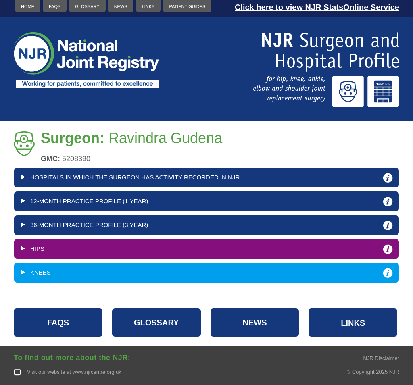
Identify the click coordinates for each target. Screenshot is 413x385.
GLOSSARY (87, 6)
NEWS (120, 6)
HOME (27, 6)
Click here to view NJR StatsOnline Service (317, 7)
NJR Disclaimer (381, 358)
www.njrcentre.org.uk (96, 372)
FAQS (54, 6)
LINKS (148, 6)
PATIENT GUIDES (187, 6)
